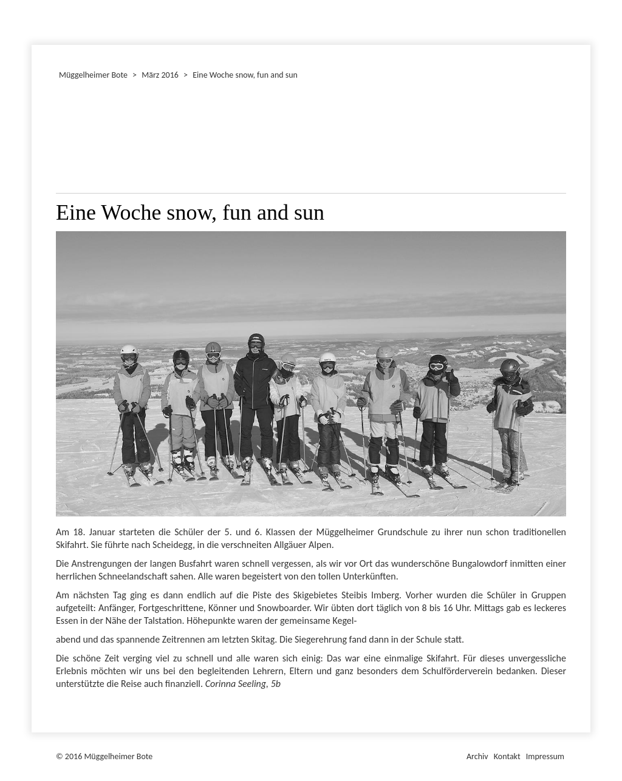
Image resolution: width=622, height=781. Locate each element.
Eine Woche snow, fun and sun (245, 75)
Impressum (545, 756)
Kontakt (507, 756)
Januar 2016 (33, 20)
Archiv (477, 756)
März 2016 (160, 75)
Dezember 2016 (37, 20)
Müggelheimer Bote (585, 1)
